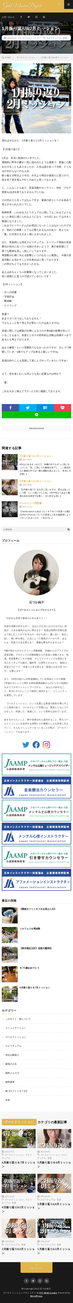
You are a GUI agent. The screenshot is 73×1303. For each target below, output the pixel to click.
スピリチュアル (53, 38)
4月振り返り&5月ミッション (35, 455)
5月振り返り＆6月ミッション (54, 1164)
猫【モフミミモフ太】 (16, 1091)
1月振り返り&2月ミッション (53, 1251)
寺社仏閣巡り (12, 1055)
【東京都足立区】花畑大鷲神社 (35, 948)
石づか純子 (45, 1288)
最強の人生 (11, 1063)
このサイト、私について (18, 1018)
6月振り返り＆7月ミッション (34, 987)
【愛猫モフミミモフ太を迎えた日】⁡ (37, 909)
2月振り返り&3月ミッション (18, 1251)
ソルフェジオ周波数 (29, 928)
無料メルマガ (12, 1073)
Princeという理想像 (30, 503)
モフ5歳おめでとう (29, 967)
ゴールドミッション (31, 38)
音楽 (65, 38)
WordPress (36, 1296)
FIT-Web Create (48, 1292)
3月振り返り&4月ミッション (35, 481)
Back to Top (36, 1268)
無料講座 (10, 1081)
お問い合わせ (8, 17)
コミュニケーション (15, 1027)
